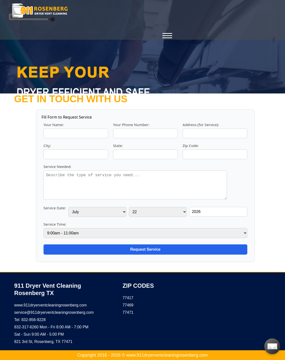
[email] (54, 312)
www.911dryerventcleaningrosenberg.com (50, 305)
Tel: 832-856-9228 (30, 320)
